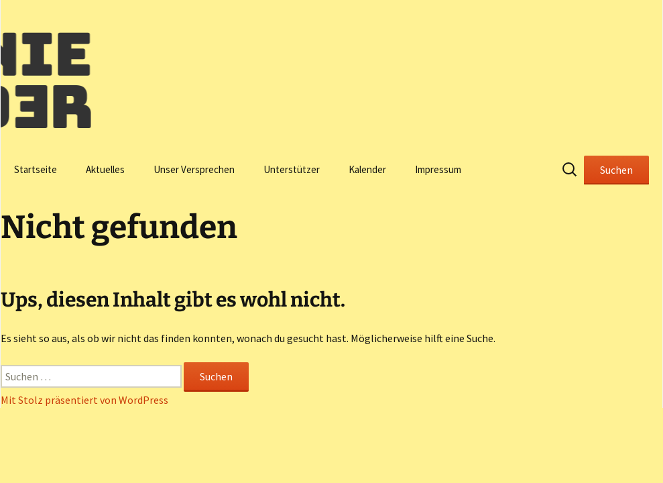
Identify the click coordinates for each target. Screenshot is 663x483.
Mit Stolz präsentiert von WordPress (84, 400)
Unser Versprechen (194, 169)
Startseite (35, 169)
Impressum (438, 169)
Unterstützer (291, 169)
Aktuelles (105, 169)
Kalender (367, 169)
